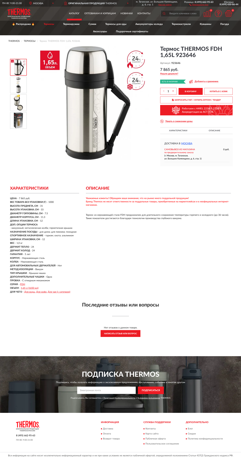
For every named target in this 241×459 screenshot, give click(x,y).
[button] (198, 5)
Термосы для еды (115, 24)
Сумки (92, 24)
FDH (22, 284)
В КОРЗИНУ (190, 91)
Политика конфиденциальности (205, 439)
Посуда (224, 24)
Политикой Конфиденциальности (119, 398)
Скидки (192, 434)
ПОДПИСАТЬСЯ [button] (151, 390)
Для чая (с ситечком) (59, 292)
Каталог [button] (74, 13)
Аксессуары (100, 31)
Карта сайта (151, 434)
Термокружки (71, 24)
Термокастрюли (181, 24)
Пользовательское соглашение (162, 444)
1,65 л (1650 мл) (29, 288)
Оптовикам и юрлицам (100, 13)
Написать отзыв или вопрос (120, 334)
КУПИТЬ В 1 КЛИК (218, 91)
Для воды (29, 292)
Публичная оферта (155, 439)
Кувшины (205, 24)
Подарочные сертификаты (132, 31)
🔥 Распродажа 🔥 (23, 24)
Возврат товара (111, 439)
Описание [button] (214, 131)
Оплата (107, 434)
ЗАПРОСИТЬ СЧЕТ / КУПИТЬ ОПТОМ (196, 100)
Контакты (143, 13)
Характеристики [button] (178, 131)
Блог (190, 429)
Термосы (49, 24)
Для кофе (41, 292)
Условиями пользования (148, 398)
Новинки (126, 13)
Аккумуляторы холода (149, 24)
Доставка (108, 429)
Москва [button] (186, 143)
